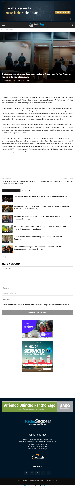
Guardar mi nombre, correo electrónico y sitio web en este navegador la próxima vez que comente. (36, 305)
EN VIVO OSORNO (23, 480)
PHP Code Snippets (29, 486)
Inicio (2, 30)
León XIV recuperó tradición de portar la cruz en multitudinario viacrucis (42, 196)
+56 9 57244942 (41, 446)
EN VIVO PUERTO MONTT (37, 480)
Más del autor (26, 191)
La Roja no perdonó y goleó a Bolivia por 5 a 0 (57, 181)
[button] (3, 25)
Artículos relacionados (11, 191)
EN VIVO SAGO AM (52, 480)
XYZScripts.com (46, 486)
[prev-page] (3, 257)
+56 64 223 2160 (41, 444)
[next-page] (6, 257)
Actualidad (9, 30)
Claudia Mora (8, 80)
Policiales (11, 71)
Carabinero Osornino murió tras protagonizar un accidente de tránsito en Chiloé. (18, 182)
